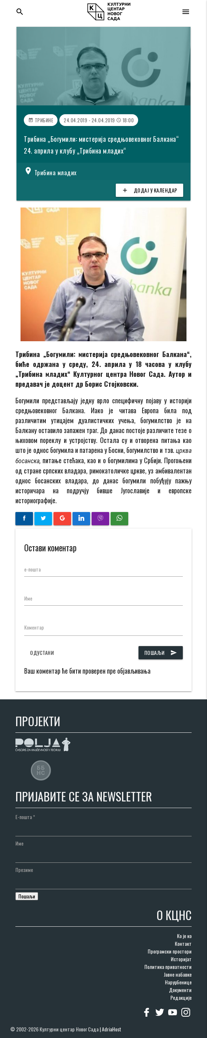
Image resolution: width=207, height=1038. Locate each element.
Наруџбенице (178, 982)
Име (28, 598)
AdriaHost (111, 1029)
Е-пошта (25, 817)
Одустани (42, 652)
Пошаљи (160, 652)
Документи (180, 990)
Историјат (181, 959)
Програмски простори (170, 951)
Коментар (34, 627)
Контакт (183, 943)
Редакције (181, 997)
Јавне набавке (178, 974)
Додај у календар (149, 190)
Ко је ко (184, 936)
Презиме (24, 869)
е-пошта (32, 569)
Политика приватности (168, 966)
